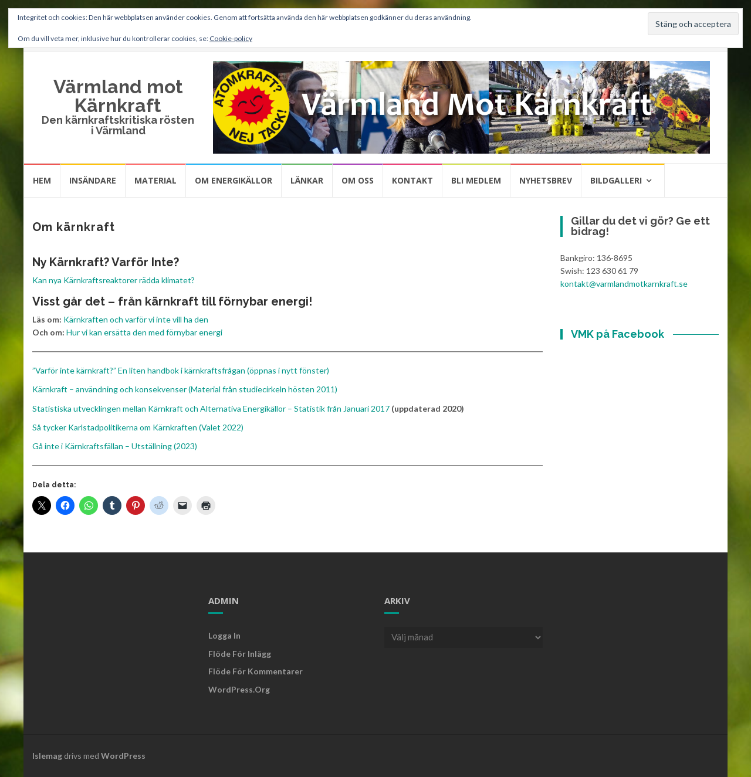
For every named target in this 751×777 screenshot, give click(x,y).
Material (155, 180)
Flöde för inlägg (239, 654)
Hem (42, 180)
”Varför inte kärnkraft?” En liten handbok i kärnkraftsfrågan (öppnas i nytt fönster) (180, 370)
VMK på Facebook (617, 334)
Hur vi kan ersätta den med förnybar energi (144, 332)
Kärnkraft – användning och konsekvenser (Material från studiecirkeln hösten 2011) (184, 389)
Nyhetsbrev (545, 180)
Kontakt (412, 180)
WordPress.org (239, 689)
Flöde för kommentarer (255, 671)
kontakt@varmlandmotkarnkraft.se (624, 284)
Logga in (224, 635)
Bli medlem (476, 180)
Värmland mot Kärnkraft (118, 96)
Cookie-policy (230, 38)
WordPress (123, 756)
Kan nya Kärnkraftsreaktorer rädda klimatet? (113, 280)
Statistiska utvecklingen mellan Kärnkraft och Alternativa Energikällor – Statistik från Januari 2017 (211, 408)
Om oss (357, 180)
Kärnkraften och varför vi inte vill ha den (135, 319)
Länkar (306, 180)
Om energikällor (233, 180)
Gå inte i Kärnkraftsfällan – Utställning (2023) (114, 446)
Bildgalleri (616, 180)
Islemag (47, 756)
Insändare (92, 180)
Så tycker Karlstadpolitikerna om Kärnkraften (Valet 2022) (137, 427)
